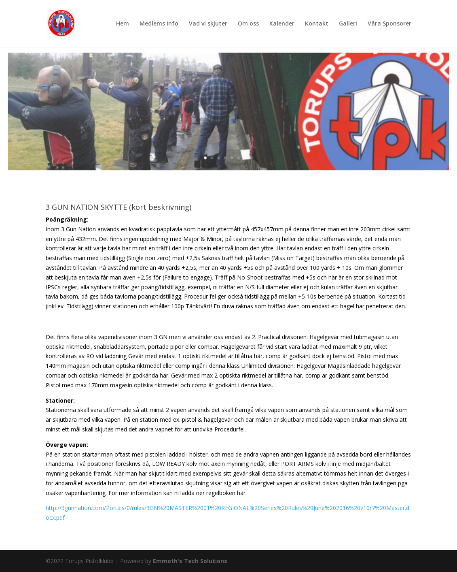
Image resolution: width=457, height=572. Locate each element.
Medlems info (159, 24)
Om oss (248, 24)
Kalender (281, 24)
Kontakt (316, 24)
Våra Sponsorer (389, 24)
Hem (122, 24)
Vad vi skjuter (208, 24)
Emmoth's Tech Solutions (190, 561)
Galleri (348, 24)
